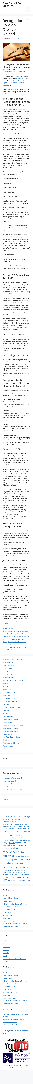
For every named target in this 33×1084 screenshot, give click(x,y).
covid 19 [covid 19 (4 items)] (14, 826)
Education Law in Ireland (11, 926)
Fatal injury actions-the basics (13, 1025)
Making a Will (7, 784)
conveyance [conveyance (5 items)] (7, 826)
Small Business (8, 912)
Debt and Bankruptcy (10, 915)
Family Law (9, 628)
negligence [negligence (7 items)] (14, 859)
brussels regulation (22, 631)
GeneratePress (18, 1067)
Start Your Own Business (11, 737)
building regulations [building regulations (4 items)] (17, 817)
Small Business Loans (10, 731)
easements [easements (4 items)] (6, 838)
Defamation (7, 683)
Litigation (6, 710)
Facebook (6, 950)
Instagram (6, 947)
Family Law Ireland (9, 781)
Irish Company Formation (12, 707)
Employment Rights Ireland (12, 778)
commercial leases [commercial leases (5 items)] (9, 822)
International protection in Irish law (15, 1028)
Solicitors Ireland (8, 734)
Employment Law (9, 692)
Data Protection (8, 677)
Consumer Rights (9, 668)
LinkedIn (6, 953)
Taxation (6, 740)
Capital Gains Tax (9, 665)
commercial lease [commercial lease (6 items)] (14, 819)
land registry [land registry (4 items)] (26, 856)
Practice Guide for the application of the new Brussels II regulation (14, 82)
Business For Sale (9, 662)
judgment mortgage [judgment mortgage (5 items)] (10, 845)
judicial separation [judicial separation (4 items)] (8, 848)
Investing (6, 704)
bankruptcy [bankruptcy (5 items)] (7, 817)
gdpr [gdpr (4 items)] (4, 843)
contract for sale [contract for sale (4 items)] (7, 824)
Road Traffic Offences (10, 728)
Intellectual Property (10, 701)
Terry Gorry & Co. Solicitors (12, 4)
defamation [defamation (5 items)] (13, 829)
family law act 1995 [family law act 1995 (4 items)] (24, 840)
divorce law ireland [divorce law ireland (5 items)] (17, 835)
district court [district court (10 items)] (23, 831)
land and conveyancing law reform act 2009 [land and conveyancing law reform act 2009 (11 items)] (14, 851)
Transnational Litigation (11, 743)
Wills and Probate (9, 749)
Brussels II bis (20, 78)
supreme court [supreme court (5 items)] (13, 880)
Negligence (7, 713)
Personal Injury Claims (10, 719)
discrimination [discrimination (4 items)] (11, 832)
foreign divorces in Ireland (21, 636)
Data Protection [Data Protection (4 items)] (21, 826)
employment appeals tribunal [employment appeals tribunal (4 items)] (18, 838)
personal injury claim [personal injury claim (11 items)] (15, 867)
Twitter (5, 944)
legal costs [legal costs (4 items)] (6, 860)
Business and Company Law (12, 659)
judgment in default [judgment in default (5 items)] (22, 843)
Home (5, 895)
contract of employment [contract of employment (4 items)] (20, 824)
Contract (6, 671)
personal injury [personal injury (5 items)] (17, 863)
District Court (7, 689)
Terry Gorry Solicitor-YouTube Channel (16, 790)
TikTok (5, 956)
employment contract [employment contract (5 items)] (10, 840)
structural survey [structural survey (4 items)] (11, 877)
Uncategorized (8, 746)
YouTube (6, 941)
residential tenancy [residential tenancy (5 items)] (18, 875)
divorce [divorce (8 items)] (6, 835)
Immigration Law (9, 698)
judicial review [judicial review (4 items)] (22, 845)
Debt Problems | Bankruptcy (13, 680)
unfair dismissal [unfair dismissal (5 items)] (24, 880)
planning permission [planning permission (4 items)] (9, 870)
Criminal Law (7, 674)
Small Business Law (9, 787)
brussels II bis (10, 631)
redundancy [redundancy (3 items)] (15, 872)
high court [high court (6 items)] (10, 842)
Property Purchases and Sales (13, 725)
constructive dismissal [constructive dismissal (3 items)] (21, 822)
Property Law (7, 722)
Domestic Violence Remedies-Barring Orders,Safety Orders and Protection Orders (14, 642)
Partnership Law (8, 716)
